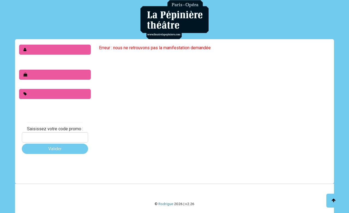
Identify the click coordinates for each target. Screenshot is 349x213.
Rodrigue (165, 204)
